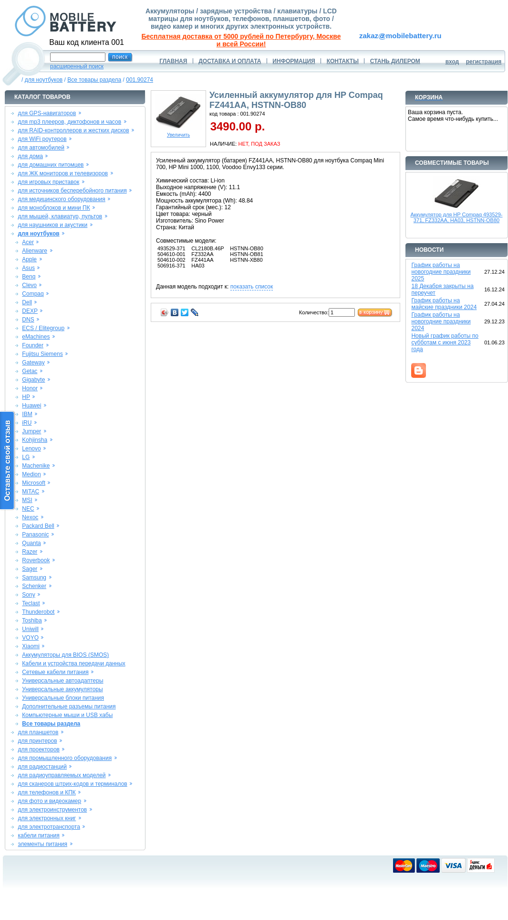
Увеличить (178, 133)
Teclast (31, 603)
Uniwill (30, 629)
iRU (26, 422)
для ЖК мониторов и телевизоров (63, 173)
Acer (28, 242)
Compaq (32, 293)
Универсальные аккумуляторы (62, 689)
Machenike (36, 465)
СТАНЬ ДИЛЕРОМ (395, 61)
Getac (29, 371)
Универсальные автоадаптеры (62, 680)
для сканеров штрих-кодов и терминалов (72, 784)
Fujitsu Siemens (42, 354)
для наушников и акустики (52, 225)
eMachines (36, 336)
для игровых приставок (48, 182)
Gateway (33, 362)
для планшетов (38, 732)
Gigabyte (33, 379)
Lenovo (31, 448)
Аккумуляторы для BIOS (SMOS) (65, 655)
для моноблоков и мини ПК (54, 207)
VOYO (30, 637)
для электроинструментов (52, 809)
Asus (28, 268)
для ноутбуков (44, 79)
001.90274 (139, 79)
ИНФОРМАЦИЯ (293, 61)
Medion (31, 474)
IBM (27, 414)
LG (26, 457)
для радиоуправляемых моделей (61, 775)
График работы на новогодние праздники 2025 (440, 272)
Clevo (29, 285)
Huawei (31, 405)
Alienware (34, 250)
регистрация (484, 61)
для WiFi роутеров (42, 139)
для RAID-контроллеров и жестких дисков (73, 130)
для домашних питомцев (50, 164)
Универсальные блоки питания (63, 698)
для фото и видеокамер (49, 801)
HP (26, 397)
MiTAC (30, 491)
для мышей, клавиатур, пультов (60, 216)
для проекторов (39, 749)
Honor (30, 388)
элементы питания (42, 844)
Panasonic (35, 534)
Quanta (31, 543)
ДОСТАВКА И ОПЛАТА (229, 61)
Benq (28, 276)
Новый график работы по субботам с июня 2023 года (444, 342)
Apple (29, 259)
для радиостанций (42, 766)
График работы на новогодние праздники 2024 (440, 321)
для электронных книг (47, 818)
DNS (28, 319)
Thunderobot (38, 612)
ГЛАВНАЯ (173, 61)
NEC (28, 508)
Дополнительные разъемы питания (68, 706)
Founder (32, 345)
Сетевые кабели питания (55, 672)
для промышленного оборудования (65, 758)
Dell (27, 302)
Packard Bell (38, 526)
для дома (30, 156)
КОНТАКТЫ (343, 61)
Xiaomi (31, 646)
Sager (29, 569)
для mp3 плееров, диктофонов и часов (69, 121)
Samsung (34, 577)
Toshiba (31, 620)
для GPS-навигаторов (47, 113)
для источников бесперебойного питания (72, 190)
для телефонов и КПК (46, 792)
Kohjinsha (34, 440)
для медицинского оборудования (61, 199)
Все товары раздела (94, 79)
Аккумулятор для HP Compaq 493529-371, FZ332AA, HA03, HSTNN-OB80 (457, 217)
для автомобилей (41, 147)
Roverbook (36, 560)
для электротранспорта (49, 827)
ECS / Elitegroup (43, 328)
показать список (251, 286)
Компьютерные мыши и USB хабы (67, 715)
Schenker (34, 586)
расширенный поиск (77, 66)
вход (452, 61)
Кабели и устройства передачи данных (73, 663)
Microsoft (33, 483)
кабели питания (38, 835)
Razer (29, 551)
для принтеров (37, 741)
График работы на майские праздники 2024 (444, 303)
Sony (28, 594)
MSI (27, 500)
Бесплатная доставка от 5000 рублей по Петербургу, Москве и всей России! (241, 40)
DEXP (30, 311)
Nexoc (30, 517)
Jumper (31, 431)
